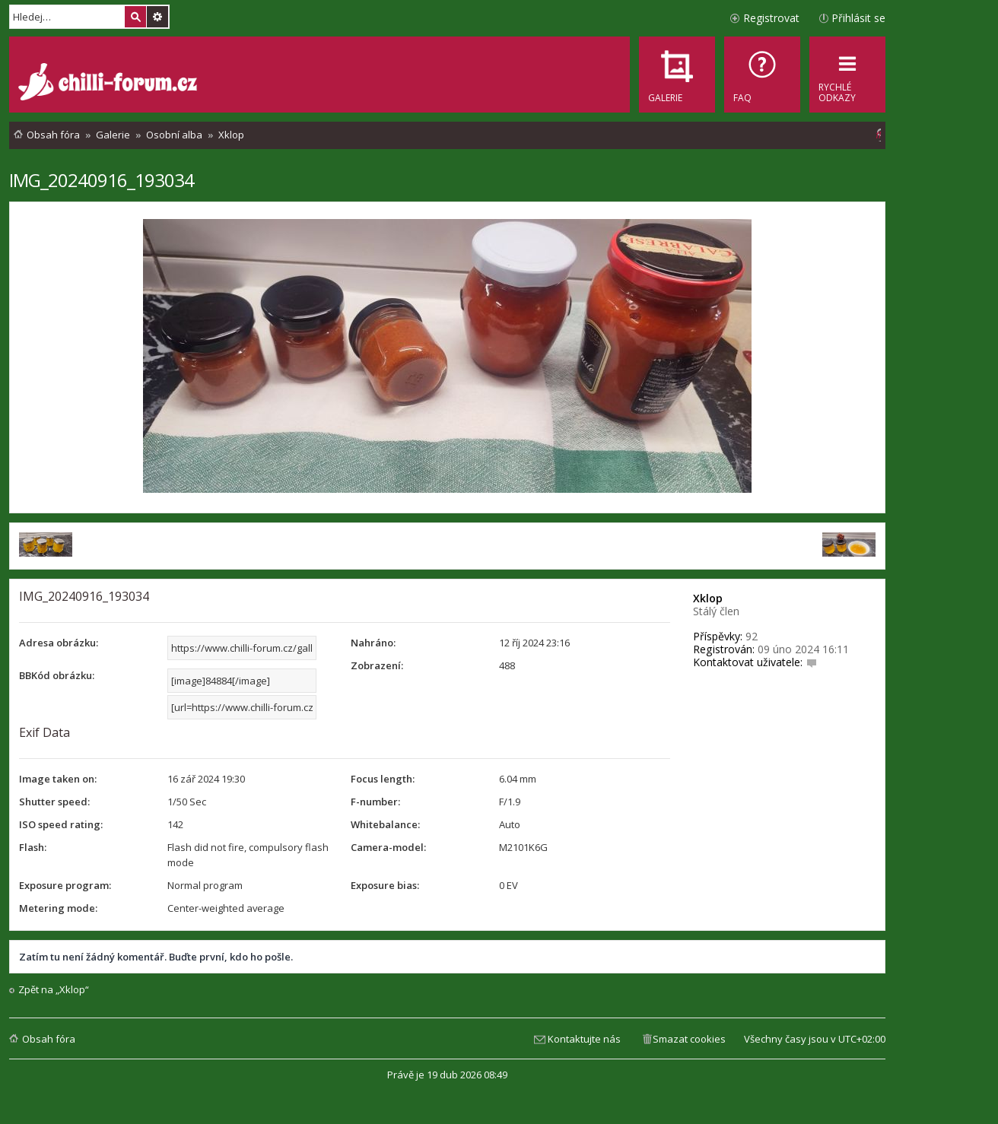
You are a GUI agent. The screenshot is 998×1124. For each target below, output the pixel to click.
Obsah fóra (48, 1039)
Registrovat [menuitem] (771, 18)
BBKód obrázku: (56, 675)
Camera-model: (388, 847)
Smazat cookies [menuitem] (689, 1039)
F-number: (375, 801)
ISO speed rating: (61, 824)
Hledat (135, 16)
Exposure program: (65, 885)
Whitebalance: (385, 824)
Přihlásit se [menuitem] (858, 18)
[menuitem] (762, 75)
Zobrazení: (377, 665)
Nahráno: (373, 642)
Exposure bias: (385, 885)
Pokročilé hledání (157, 16)
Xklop (708, 598)
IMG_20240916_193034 (101, 179)
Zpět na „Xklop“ (53, 989)
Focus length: (383, 779)
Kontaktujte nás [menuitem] (584, 1039)
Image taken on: (58, 779)
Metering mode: (58, 908)
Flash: (32, 847)
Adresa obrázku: (58, 642)
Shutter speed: (54, 801)
